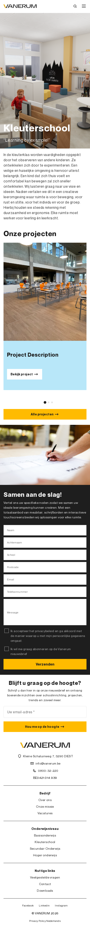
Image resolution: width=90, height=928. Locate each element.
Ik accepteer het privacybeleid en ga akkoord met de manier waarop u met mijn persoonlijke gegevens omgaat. (48, 635)
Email (10, 579)
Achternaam (14, 542)
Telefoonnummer (17, 591)
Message (12, 612)
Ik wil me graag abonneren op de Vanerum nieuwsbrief (41, 651)
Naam (10, 530)
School (11, 554)
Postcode (12, 567)
